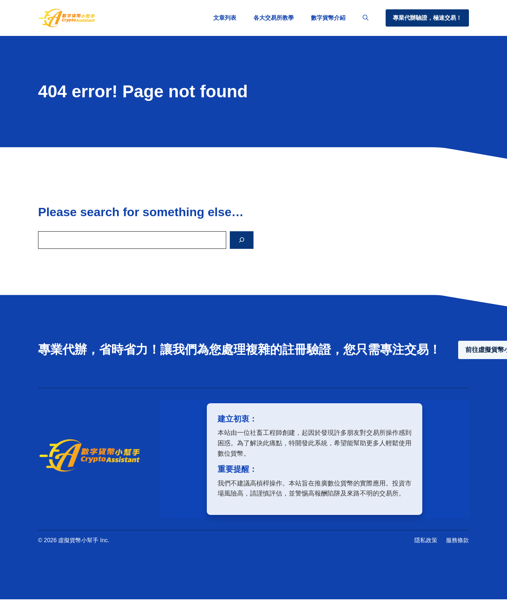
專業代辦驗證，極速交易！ (427, 18)
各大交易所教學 (274, 18)
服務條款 (457, 540)
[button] (365, 18)
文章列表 (224, 18)
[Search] (242, 240)
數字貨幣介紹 (328, 18)
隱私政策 (425, 540)
